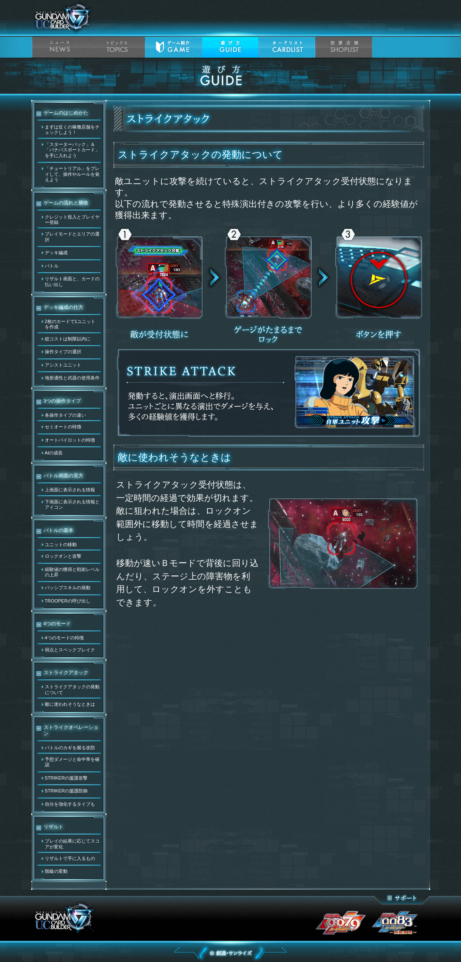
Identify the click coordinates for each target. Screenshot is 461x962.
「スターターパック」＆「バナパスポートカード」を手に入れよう (72, 150)
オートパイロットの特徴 (70, 439)
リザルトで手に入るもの (70, 858)
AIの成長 (54, 452)
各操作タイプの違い (65, 415)
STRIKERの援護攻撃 (66, 777)
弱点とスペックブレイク (70, 649)
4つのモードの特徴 (64, 637)
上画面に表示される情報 (70, 489)
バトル (52, 265)
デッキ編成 (56, 252)
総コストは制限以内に (67, 338)
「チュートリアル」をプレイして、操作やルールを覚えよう (72, 174)
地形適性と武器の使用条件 (72, 377)
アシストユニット (63, 364)
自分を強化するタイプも (70, 804)
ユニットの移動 (61, 544)
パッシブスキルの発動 (67, 587)
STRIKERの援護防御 (66, 790)
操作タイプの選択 (63, 351)
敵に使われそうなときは (70, 704)
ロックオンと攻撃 (63, 556)
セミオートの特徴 (63, 426)
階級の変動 (56, 871)
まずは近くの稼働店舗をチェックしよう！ (72, 129)
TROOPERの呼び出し (67, 600)
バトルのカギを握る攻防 (70, 747)
